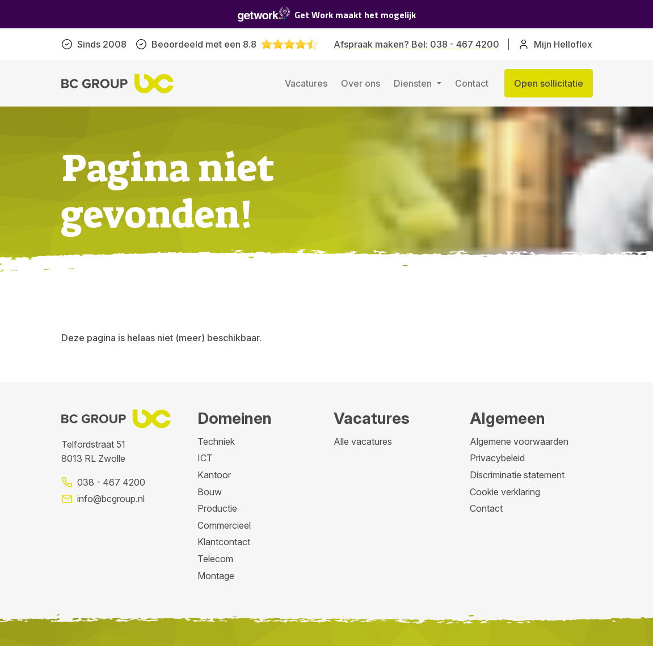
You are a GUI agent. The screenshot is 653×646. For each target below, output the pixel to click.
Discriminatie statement (517, 475)
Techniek (216, 441)
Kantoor (214, 475)
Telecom (215, 558)
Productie (217, 508)
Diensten (414, 83)
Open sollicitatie (548, 83)
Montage (215, 575)
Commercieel (224, 525)
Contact (471, 83)
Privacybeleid (497, 458)
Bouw (209, 492)
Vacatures (306, 83)
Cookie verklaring (505, 492)
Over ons (360, 83)
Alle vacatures (363, 441)
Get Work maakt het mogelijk (327, 14)
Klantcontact (223, 541)
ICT (205, 458)
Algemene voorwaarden (519, 441)
